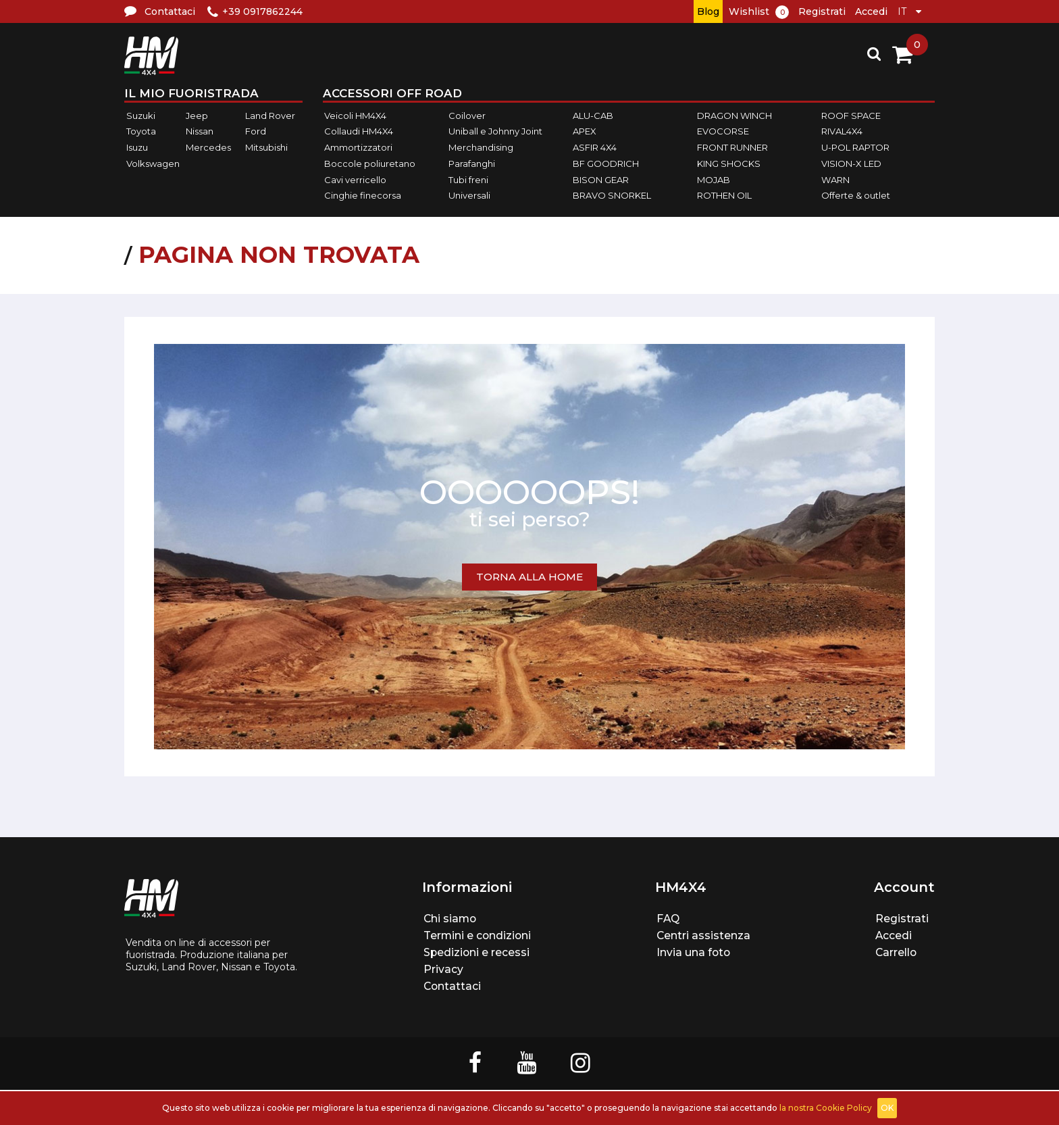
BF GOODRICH (606, 163)
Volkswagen (153, 163)
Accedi (871, 11)
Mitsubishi (266, 147)
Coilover (467, 115)
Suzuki (140, 115)
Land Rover (270, 115)
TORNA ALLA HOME (529, 576)
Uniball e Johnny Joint (495, 131)
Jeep (197, 115)
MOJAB (713, 179)
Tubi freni (468, 179)
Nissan (199, 131)
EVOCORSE (723, 131)
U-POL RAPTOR (855, 147)
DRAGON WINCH (734, 115)
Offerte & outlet (855, 195)
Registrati (822, 11)
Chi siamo (450, 918)
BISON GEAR (601, 179)
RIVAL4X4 (841, 131)
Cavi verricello (355, 179)
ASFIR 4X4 (595, 147)
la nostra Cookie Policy (825, 1108)
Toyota (141, 131)
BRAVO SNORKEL (612, 195)
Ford (255, 131)
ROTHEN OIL (724, 195)
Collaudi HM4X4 (358, 131)
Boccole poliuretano (369, 163)
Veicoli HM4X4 (355, 115)
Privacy (443, 969)
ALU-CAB (593, 115)
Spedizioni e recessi (476, 952)
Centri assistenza (703, 935)
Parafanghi (471, 163)
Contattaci (452, 986)
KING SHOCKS (728, 163)
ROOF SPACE (851, 115)
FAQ (668, 918)
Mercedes (208, 147)
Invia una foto (693, 952)
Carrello (896, 952)
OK (887, 1108)
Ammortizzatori (358, 147)
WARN (835, 179)
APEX (584, 131)
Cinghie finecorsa (362, 195)
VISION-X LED (851, 163)
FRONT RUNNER (732, 147)
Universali (469, 195)
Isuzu (137, 147)
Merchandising (480, 147)
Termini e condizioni (477, 935)
